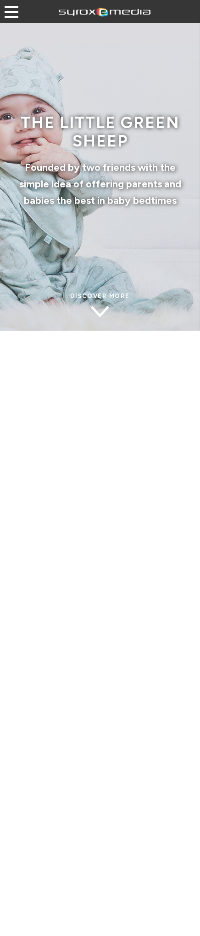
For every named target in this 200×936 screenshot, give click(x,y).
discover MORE (100, 296)
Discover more (100, 901)
